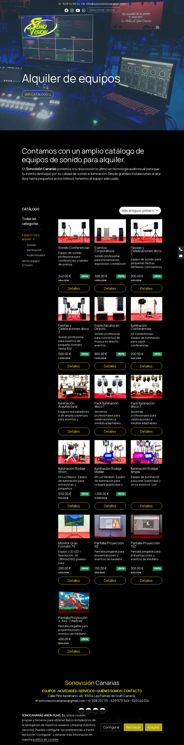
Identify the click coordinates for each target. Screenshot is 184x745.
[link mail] (181, 256)
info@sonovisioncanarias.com (106, 4)
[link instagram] (72, 10)
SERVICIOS (87, 691)
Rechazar (133, 727)
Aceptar (154, 727)
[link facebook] (66, 10)
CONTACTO (133, 691)
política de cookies (45, 739)
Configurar (111, 727)
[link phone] (181, 249)
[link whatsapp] (83, 10)
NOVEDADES (67, 691)
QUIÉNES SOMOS (109, 691)
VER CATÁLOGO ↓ (38, 94)
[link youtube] (78, 10)
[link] (41, 27)
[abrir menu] (157, 27)
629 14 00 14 (71, 4)
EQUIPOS (49, 691)
